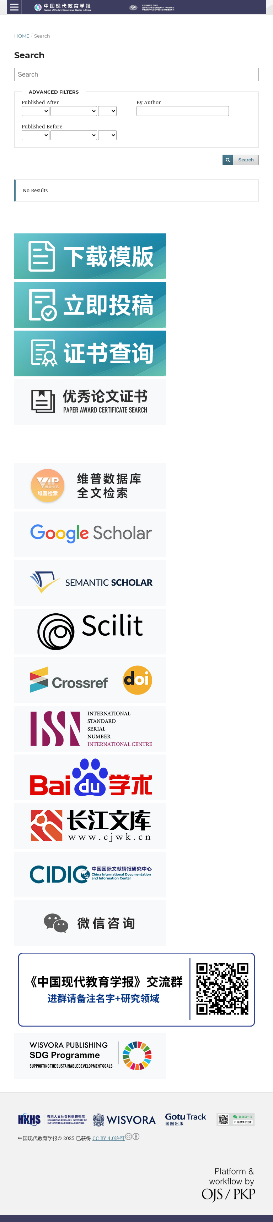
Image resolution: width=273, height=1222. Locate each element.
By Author (148, 102)
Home (22, 36)
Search (246, 159)
